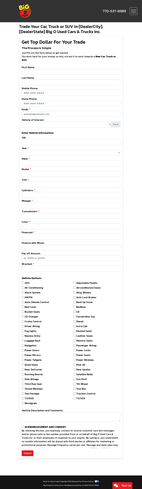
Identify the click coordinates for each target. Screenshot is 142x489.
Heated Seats (84, 331)
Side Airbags (32, 379)
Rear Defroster (33, 369)
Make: (25, 158)
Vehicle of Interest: (33, 120)
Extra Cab (81, 326)
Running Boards (34, 374)
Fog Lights (30, 331)
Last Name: (28, 78)
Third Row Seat (33, 384)
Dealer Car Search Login (51, 481)
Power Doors (32, 350)
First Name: (28, 67)
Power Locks (83, 350)
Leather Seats (84, 336)
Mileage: (26, 201)
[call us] (114, 11)
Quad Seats (31, 364)
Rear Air (80, 364)
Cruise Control (33, 321)
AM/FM (28, 297)
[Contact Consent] (23, 427)
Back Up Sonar (84, 302)
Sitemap (75, 481)
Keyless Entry (32, 336)
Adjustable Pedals (86, 283)
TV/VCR (80, 398)
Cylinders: (27, 190)
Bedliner (81, 307)
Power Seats (83, 355)
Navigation (31, 345)
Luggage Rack (32, 340)
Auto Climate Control (37, 302)
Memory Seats (84, 340)
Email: (25, 109)
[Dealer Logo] (34, 11)
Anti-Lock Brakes (86, 297)
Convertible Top (85, 316)
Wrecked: (27, 264)
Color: (25, 222)
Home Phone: (29, 99)
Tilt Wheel (82, 384)
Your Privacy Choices (89, 481)
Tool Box (81, 389)
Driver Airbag (32, 326)
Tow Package (32, 393)
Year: (24, 148)
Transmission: (29, 211)
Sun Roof (81, 379)
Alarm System (32, 292)
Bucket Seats (32, 312)
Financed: (27, 232)
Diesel (79, 321)
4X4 (27, 283)
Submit (27, 453)
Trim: (24, 179)
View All (115, 124)
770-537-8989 (93, 485)
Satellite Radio (84, 374)
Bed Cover (30, 307)
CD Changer (31, 316)
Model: (25, 169)
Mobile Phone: (30, 88)
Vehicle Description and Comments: (42, 410)
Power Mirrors (33, 355)
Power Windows (85, 360)
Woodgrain (31, 403)
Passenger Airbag (86, 345)
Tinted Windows (34, 389)
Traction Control (86, 393)
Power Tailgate (33, 360)
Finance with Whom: (33, 243)
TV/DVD (29, 398)
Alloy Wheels (83, 292)
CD (77, 312)
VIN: (24, 137)
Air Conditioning (34, 287)
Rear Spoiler (83, 369)
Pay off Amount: (31, 253)
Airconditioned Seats (88, 287)
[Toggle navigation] (133, 11)
